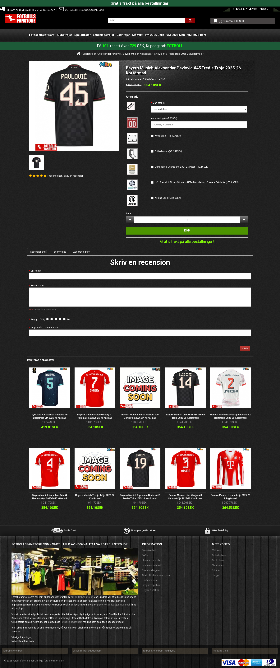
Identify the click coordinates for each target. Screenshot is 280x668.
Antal (128, 213)
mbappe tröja (220, 650)
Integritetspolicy (151, 585)
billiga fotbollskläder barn (87, 650)
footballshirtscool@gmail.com (81, 10)
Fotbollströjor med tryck (117, 604)
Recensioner (37, 285)
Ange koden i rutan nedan (44, 327)
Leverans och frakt (152, 565)
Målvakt (137, 35)
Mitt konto (217, 550)
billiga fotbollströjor (82, 597)
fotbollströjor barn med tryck (159, 650)
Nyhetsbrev (218, 565)
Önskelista (218, 560)
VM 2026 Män (175, 35)
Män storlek (159, 103)
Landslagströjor (103, 35)
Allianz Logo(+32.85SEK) (168, 198)
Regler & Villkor (150, 590)
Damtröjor (123, 35)
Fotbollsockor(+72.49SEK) (168, 151)
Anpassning (157, 118)
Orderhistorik (219, 555)
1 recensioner (54, 176)
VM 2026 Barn (154, 35)
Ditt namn (36, 270)
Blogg (215, 575)
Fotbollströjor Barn (42, 35)
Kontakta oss (149, 580)
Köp (187, 230)
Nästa (245, 348)
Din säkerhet (149, 550)
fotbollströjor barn (13, 650)
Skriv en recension (74, 176)
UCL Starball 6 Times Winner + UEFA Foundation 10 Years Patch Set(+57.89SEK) (197, 182)
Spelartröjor (82, 35)
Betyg (34, 319)
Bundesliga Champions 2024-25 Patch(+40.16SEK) (181, 167)
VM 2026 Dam (196, 35)
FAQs (145, 555)
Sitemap (216, 570)
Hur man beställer (151, 560)
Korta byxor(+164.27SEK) (168, 135)
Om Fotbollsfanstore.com (156, 575)
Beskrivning (60, 251)
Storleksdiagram (81, 251)
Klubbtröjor (64, 35)
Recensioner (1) (38, 251)
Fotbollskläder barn (71, 621)
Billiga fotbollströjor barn (50, 660)
